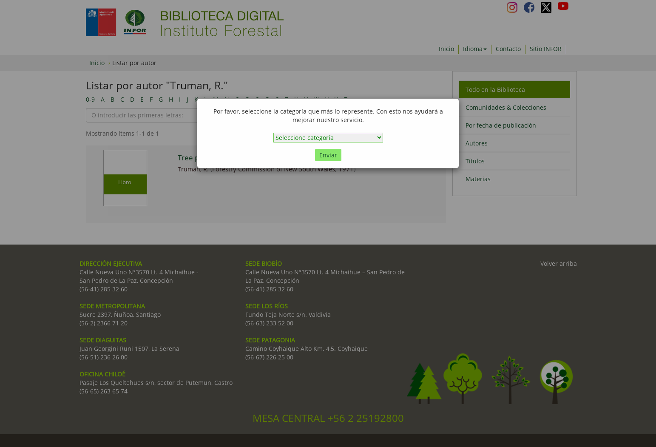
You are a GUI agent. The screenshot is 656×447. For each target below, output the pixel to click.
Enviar (328, 155)
